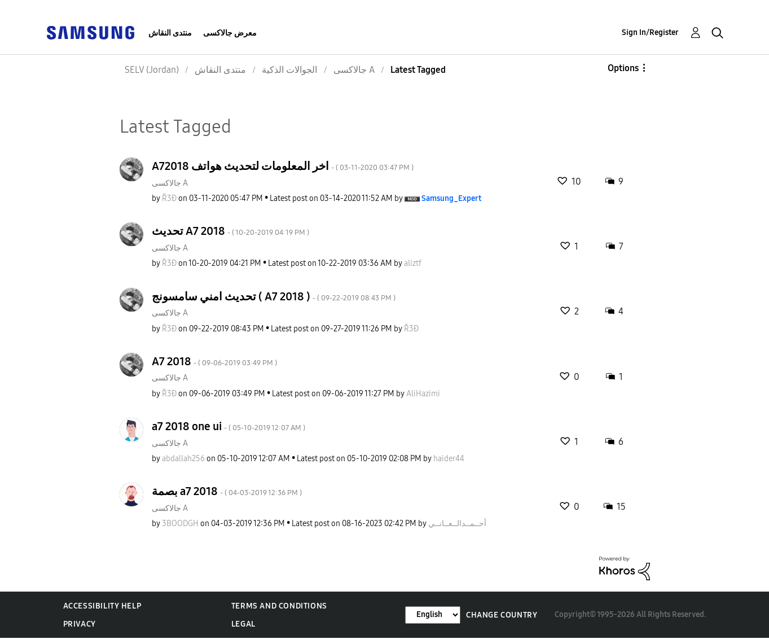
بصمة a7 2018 (227, 491)
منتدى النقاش (170, 33)
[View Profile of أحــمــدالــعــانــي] (457, 523)
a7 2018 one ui (228, 426)
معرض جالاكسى (230, 33)
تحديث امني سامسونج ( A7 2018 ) (274, 296)
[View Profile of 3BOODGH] (180, 523)
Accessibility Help (102, 606)
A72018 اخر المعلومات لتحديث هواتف (283, 166)
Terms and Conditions (279, 606)
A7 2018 (214, 361)
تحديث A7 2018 (230, 231)
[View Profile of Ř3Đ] (169, 198)
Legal (243, 624)
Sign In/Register (650, 32)
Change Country (501, 615)
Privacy (79, 624)
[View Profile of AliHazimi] (423, 394)
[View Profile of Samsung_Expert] (451, 198)
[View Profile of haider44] (448, 458)
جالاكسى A (170, 183)
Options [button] (623, 68)
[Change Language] (432, 615)
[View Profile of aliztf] (412, 263)
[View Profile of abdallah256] (183, 458)
